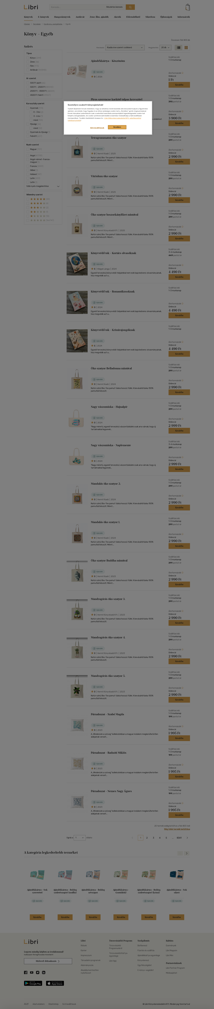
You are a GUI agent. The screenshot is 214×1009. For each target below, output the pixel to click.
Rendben (117, 127)
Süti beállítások (97, 128)
